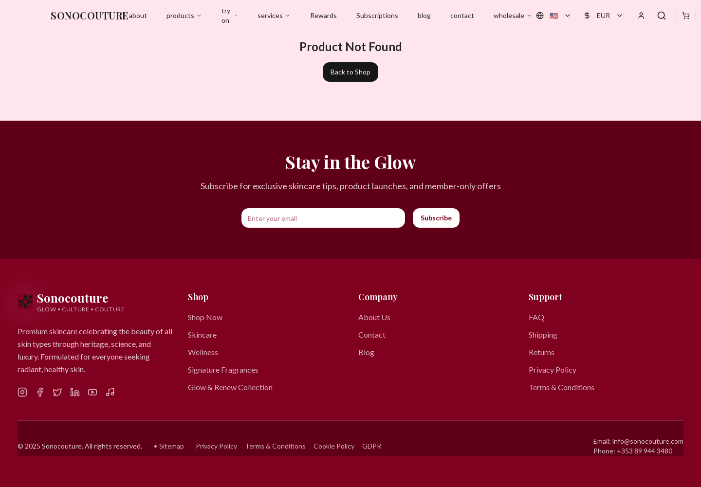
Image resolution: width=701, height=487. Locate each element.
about (138, 15)
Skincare (202, 334)
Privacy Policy (552, 369)
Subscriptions (377, 15)
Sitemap (171, 446)
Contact (372, 334)
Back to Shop (350, 72)
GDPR (371, 446)
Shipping (543, 334)
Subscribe (436, 218)
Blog (366, 352)
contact (462, 15)
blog (424, 15)
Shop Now (205, 317)
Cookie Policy (334, 446)
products (184, 15)
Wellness (203, 352)
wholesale (513, 15)
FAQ (536, 317)
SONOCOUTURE (90, 15)
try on (229, 15)
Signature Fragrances (223, 369)
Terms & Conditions (561, 387)
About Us (374, 317)
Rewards (323, 15)
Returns (541, 352)
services (274, 15)
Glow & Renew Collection (230, 387)
